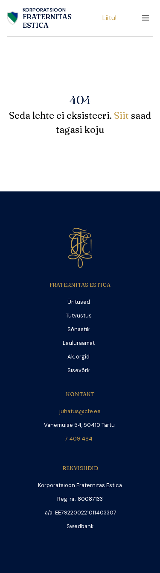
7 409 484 (80, 438)
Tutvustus (79, 315)
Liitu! (109, 17)
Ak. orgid (78, 356)
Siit (122, 115)
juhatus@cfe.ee (80, 411)
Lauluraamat (79, 343)
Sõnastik (78, 329)
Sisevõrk (78, 370)
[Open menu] (145, 18)
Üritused (78, 302)
